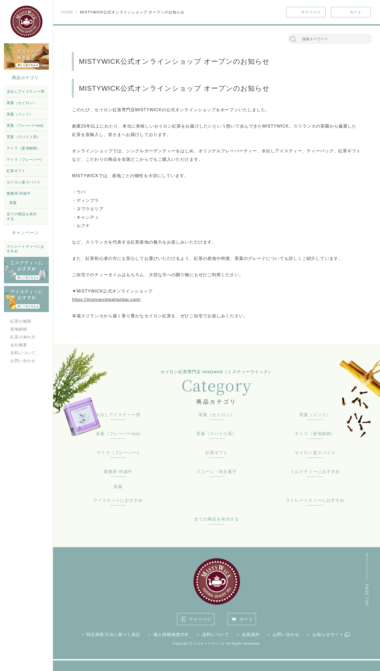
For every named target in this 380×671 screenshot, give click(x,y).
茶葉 (13, 203)
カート (246, 619)
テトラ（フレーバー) (24, 159)
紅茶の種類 (20, 321)
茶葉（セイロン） (22, 103)
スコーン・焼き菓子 (216, 471)
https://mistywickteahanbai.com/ (106, 299)
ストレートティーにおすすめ (25, 248)
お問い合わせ (23, 360)
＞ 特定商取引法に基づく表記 (110, 634)
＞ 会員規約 (248, 634)
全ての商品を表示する (22, 216)
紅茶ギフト (16, 171)
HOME (67, 12)
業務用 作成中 (18, 193)
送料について (23, 353)
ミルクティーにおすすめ (315, 471)
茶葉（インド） (20, 114)
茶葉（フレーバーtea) (25, 125)
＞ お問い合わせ (283, 634)
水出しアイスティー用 (25, 91)
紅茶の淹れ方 (23, 337)
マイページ (200, 619)
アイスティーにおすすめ (118, 500)
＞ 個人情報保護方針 (168, 634)
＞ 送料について (212, 634)
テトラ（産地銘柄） (24, 148)
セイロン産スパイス (24, 182)
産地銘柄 (18, 329)
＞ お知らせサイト (325, 634)
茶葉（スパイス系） (24, 137)
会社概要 (18, 345)
